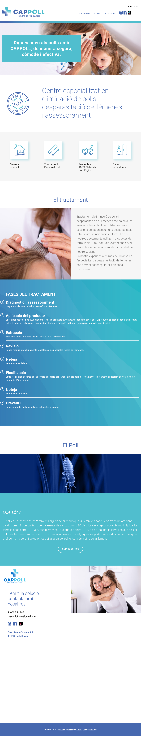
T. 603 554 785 (16, 612)
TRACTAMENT (84, 13)
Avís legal (77, 730)
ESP (136, 6)
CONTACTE (110, 13)
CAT (130, 6)
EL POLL (98, 13)
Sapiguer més (70, 549)
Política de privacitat (65, 730)
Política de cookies (90, 730)
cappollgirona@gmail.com (22, 616)
